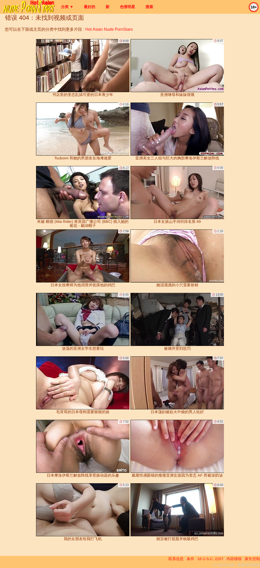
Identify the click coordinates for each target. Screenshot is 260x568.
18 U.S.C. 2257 (210, 559)
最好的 (89, 7)
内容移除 (234, 559)
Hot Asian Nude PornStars (109, 29)
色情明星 (127, 7)
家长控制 (252, 559)
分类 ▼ (67, 7)
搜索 (149, 7)
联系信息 (176, 559)
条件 (190, 559)
